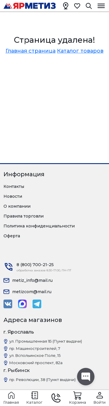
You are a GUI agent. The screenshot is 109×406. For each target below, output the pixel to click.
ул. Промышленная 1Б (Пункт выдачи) (45, 341)
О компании (17, 206)
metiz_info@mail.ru (32, 280)
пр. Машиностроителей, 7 (34, 348)
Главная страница (31, 51)
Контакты (13, 186)
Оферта (11, 235)
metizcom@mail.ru (31, 291)
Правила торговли (23, 216)
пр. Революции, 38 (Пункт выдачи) (42, 379)
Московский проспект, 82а (35, 362)
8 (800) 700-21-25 (35, 264)
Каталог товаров (80, 51)
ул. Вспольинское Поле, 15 (34, 355)
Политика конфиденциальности (39, 226)
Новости (12, 196)
